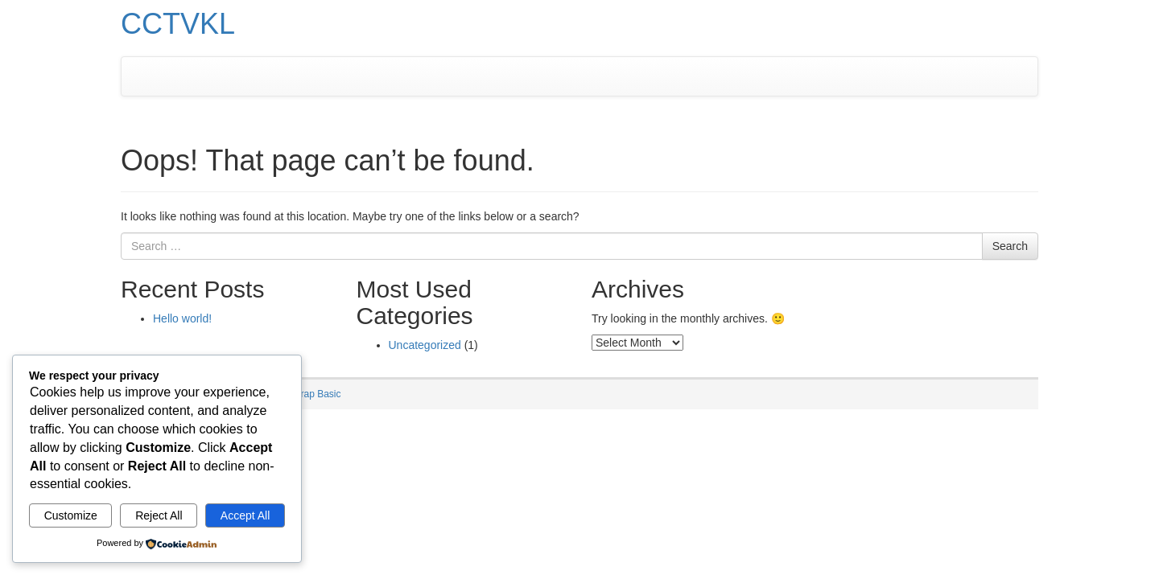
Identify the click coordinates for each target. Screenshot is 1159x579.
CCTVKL (178, 23)
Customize (70, 515)
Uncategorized (425, 345)
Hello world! (182, 318)
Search (1010, 246)
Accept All (245, 515)
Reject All (158, 515)
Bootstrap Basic (306, 394)
